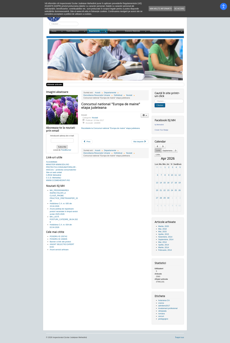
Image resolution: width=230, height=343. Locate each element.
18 (176, 183)
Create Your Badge (161, 130)
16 (168, 183)
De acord (179, 8)
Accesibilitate (51, 162)
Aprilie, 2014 (163, 245)
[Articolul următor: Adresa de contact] (140, 141)
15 (164, 183)
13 (157, 183)
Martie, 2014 (163, 247)
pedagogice (163, 319)
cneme (161, 303)
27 (157, 198)
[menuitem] (56, 31)
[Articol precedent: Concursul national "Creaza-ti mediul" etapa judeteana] (87, 141)
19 (180, 183)
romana (161, 313)
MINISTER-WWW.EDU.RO (57, 164)
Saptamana (167, 150)
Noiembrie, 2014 (165, 237)
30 (157, 167)
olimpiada (162, 311)
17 (172, 183)
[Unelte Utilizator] (145, 115)
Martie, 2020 (163, 226)
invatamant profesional (167, 308)
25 (176, 190)
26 (180, 190)
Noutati (95, 118)
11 (176, 175)
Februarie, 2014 (165, 250)
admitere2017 (164, 306)
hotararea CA (164, 300)
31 (161, 167)
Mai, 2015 (162, 231)
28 (161, 198)
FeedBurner (66, 150)
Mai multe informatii (160, 8)
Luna (158, 150)
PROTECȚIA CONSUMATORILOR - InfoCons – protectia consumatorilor (61, 168)
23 (168, 190)
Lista (158, 154)
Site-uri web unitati (54, 172)
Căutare (160, 105)
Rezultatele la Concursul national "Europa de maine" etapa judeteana (110, 128)
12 (180, 175)
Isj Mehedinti (159, 124)
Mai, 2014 (162, 242)
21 (161, 190)
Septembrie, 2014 (165, 239)
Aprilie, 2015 (163, 234)
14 (161, 183)
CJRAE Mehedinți (53, 175)
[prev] (157, 147)
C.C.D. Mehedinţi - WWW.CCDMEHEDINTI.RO (58, 179)
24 (172, 190)
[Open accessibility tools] (223, 6)
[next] (163, 147)
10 (172, 175)
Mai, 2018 (162, 229)
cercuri (161, 316)
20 (157, 190)
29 (164, 198)
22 (164, 190)
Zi (175, 150)
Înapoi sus (179, 337)
